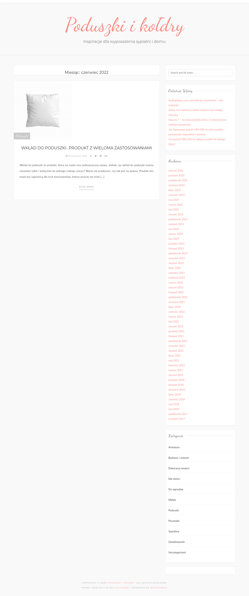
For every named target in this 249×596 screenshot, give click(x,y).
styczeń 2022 (175, 326)
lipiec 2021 (174, 355)
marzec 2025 (175, 204)
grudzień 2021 (176, 331)
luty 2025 (173, 209)
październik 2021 (178, 340)
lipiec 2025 (174, 190)
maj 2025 (173, 199)
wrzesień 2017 (176, 418)
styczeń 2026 (175, 170)
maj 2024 (173, 229)
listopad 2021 (176, 336)
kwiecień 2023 (176, 277)
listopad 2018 (176, 384)
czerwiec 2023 (176, 272)
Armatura (174, 447)
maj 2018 (173, 404)
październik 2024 (178, 219)
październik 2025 (178, 180)
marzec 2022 (175, 316)
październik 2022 (178, 297)
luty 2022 (173, 321)
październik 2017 (178, 414)
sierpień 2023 (176, 263)
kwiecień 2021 (176, 365)
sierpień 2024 (176, 224)
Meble (172, 499)
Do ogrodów (175, 489)
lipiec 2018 (174, 394)
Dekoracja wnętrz (178, 468)
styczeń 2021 (175, 375)
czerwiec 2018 (176, 399)
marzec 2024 (175, 233)
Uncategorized (177, 552)
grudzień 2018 (176, 379)
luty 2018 (173, 409)
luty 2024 (173, 238)
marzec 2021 (175, 370)
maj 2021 (173, 360)
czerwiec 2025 (176, 194)
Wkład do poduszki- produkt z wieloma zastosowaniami (86, 148)
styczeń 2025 (175, 214)
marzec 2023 (175, 282)
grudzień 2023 (176, 243)
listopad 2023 (176, 248)
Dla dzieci (174, 478)
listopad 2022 (176, 292)
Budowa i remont (178, 457)
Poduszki (22, 136)
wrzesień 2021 (176, 345)
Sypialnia (173, 531)
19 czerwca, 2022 (77, 155)
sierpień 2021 (176, 350)
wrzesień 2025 (176, 185)
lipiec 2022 (174, 306)
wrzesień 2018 (176, 389)
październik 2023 (178, 253)
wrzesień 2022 (176, 302)
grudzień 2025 (176, 175)
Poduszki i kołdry (124, 24)
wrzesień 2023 (176, 258)
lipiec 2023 (174, 267)
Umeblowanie (176, 541)
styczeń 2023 (175, 287)
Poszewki (174, 520)
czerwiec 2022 (176, 311)
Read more (86, 187)
